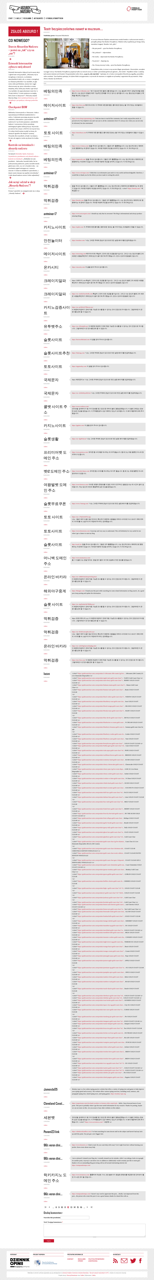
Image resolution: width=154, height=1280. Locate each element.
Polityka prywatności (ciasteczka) (96, 1260)
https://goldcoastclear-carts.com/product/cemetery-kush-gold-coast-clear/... (101, 760)
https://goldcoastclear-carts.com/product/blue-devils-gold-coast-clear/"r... (101, 718)
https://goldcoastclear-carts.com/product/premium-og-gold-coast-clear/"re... (101, 967)
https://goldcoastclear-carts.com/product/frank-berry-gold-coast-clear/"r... (101, 809)
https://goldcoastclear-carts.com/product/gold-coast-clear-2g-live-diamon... (101, 841)
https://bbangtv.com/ (78, 591)
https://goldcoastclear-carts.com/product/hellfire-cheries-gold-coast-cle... (101, 881)
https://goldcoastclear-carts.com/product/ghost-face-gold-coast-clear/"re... (101, 832)
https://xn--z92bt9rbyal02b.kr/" (81, 393)
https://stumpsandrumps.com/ (81, 1165)
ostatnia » (92, 1206)
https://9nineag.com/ (78, 353)
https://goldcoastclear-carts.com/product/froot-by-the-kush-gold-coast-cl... (101, 813)
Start (10, 18)
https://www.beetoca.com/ (80, 484)
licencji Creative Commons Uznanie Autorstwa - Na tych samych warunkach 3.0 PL (86, 1273)
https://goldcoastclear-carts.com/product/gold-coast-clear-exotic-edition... (101, 853)
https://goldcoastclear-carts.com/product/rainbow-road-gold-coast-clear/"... (101, 981)
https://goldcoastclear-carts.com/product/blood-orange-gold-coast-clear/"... (101, 706)
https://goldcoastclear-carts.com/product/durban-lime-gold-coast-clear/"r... (101, 797)
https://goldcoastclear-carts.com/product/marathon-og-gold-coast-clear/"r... (101, 925)
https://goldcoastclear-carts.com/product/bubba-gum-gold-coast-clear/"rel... (101, 746)
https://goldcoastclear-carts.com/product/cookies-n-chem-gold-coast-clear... (101, 778)
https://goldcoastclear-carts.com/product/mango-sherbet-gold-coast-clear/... (101, 921)
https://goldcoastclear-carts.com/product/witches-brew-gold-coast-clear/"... (101, 1058)
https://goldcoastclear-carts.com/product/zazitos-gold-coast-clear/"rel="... (101, 1068)
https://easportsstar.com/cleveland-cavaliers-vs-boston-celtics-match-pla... (95, 1103)
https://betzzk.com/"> (134, 188)
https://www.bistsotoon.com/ (81, 531)
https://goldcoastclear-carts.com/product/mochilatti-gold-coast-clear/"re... (101, 930)
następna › (88, 1206)
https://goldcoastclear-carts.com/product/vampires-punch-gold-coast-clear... (101, 1042)
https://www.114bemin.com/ (81, 91)
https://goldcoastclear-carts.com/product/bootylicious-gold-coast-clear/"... (101, 743)
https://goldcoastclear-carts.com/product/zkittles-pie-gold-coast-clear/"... (100, 1072)
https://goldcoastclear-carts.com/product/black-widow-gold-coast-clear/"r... (101, 697)
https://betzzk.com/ (78, 200)
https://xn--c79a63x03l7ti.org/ (81, 517)
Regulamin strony (82, 1260)
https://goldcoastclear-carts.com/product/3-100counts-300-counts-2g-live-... (101, 673)
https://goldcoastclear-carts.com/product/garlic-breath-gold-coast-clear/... (101, 823)
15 (78, 1207)
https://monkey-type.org (118, 1094)
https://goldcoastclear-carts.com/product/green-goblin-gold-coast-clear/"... (101, 874)
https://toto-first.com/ (78, 105)
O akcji (18, 18)
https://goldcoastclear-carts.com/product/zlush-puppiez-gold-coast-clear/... (101, 1077)
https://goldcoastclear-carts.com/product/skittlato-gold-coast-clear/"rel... (100, 998)
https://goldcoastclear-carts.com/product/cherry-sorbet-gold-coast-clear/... (101, 774)
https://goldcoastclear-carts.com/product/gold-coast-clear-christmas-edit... (101, 848)
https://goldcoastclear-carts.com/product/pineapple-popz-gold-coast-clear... (101, 956)
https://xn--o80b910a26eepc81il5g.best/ (84, 577)
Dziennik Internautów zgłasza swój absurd (20, 65)
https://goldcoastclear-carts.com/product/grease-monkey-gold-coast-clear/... (101, 869)
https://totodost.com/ (78, 240)
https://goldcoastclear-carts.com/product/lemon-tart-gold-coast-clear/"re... (101, 909)
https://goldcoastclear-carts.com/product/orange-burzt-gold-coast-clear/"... (101, 946)
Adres (45, 98)
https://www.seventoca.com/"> (94, 1122)
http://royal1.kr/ (77, 544)
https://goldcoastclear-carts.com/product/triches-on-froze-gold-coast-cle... (101, 1033)
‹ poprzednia (50, 1206)
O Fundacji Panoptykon (54, 18)
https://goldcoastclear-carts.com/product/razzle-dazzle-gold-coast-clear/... (101, 988)
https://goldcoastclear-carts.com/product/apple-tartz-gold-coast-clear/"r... (100, 678)
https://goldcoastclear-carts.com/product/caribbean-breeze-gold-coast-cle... (101, 755)
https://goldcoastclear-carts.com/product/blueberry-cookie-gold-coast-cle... (101, 734)
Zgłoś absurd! (24, 31)
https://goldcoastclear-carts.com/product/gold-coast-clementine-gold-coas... (101, 865)
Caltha (82, 1275)
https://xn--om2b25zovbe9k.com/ (82, 294)
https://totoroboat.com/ (79, 132)
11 (65, 1207)
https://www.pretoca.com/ (80, 452)
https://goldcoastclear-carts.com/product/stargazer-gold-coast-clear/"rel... (101, 1021)
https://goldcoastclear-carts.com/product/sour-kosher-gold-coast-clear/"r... (101, 1000)
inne (45, 83)
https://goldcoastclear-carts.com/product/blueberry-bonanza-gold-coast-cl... (101, 727)
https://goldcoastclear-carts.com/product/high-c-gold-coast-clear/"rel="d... (101, 888)
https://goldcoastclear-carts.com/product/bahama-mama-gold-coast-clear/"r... (102, 685)
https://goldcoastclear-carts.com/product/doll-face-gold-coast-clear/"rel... (101, 792)
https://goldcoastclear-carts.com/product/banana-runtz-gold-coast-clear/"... (101, 690)
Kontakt (70, 1259)
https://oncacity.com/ (78, 267)
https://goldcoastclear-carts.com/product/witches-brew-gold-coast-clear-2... (101, 1052)
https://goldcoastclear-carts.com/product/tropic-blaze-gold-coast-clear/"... (101, 1038)
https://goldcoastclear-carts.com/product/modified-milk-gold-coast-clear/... (101, 932)
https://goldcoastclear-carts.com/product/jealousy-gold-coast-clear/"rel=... (101, 897)
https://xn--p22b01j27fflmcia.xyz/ (82, 307)
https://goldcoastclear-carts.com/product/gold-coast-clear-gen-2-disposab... (101, 860)
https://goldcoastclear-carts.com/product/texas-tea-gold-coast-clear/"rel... (101, 1028)
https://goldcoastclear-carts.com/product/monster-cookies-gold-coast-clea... (101, 937)
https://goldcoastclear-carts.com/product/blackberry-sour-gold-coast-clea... (101, 701)
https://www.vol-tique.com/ (80, 173)
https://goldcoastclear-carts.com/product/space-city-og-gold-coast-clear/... (101, 1005)
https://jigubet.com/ (78, 425)
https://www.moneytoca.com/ (81, 558)
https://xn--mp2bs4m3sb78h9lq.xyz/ (83, 604)
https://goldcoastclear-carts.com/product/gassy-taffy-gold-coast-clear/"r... (101, 827)
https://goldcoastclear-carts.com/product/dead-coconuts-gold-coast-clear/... (101, 788)
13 (71, 1207)
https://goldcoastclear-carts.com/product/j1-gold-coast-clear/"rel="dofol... (101, 893)
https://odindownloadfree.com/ (81, 1131)
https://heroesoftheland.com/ (81, 339)
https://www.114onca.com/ (80, 146)
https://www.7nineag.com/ (80, 503)
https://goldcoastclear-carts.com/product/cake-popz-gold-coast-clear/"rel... (101, 750)
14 (74, 1207)
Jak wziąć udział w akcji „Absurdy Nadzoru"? (21, 183)
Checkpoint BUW (17, 107)
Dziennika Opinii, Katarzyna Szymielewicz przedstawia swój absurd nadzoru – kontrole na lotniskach (24, 156)
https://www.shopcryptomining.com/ (83, 118)
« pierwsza (46, 1206)
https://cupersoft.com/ (79, 159)
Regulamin (27, 18)
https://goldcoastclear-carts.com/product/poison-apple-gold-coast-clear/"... (101, 960)
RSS (115, 1260)
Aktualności (38, 18)
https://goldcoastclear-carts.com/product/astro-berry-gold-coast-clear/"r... (101, 680)
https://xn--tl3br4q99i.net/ (80, 326)
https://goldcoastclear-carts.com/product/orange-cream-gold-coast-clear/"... (101, 951)
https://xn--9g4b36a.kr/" (79, 439)
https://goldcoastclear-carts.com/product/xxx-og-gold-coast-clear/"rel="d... (101, 1063)
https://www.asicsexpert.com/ (81, 213)
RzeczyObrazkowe (72, 1275)
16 (81, 1207)
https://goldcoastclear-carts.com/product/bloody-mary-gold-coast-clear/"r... (101, 711)
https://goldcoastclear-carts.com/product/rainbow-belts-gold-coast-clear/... (101, 977)
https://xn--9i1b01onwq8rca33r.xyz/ (83, 632)
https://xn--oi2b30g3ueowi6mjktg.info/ (84, 646)
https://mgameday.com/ (79, 366)
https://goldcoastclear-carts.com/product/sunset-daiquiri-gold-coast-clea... (101, 1024)
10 (62, 1207)
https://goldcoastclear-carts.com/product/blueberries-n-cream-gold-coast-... (101, 722)
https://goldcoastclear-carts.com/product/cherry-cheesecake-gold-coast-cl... (101, 764)
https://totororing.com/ (79, 254)
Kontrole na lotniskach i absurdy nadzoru (21, 146)
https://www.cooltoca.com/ (80, 406)
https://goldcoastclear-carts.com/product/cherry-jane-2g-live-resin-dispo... (101, 769)
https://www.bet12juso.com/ (81, 471)
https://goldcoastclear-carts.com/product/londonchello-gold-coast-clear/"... (101, 916)
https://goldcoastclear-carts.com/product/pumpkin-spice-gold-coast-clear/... (101, 972)
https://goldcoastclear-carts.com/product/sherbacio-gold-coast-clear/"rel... (101, 995)
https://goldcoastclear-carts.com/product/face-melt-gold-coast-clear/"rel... (101, 802)
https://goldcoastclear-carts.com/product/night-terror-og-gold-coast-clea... (101, 942)
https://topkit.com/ (77, 227)
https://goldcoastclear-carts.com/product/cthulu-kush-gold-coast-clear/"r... (101, 783)
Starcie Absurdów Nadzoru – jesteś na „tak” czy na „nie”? (23, 50)
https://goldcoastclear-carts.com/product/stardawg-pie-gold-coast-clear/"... (101, 1016)
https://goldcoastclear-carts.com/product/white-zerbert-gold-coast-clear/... (101, 1047)
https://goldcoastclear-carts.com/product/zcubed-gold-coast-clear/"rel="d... (101, 1070)
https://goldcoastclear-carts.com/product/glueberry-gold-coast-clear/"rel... (101, 837)
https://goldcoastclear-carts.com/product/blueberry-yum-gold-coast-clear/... (101, 739)
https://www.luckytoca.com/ (81, 1175)
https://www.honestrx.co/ (80, 1145)
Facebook (140, 1260)
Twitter (133, 1260)
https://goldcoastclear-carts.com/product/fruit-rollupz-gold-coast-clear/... (100, 818)
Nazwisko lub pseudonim (52, 1217)
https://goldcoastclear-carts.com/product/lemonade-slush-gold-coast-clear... (101, 911)
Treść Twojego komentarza (53, 1222)
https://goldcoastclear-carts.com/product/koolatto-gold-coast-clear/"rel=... (101, 902)
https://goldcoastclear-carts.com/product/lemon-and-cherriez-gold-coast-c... (101, 904)
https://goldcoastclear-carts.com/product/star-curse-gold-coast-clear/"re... (101, 1009)
